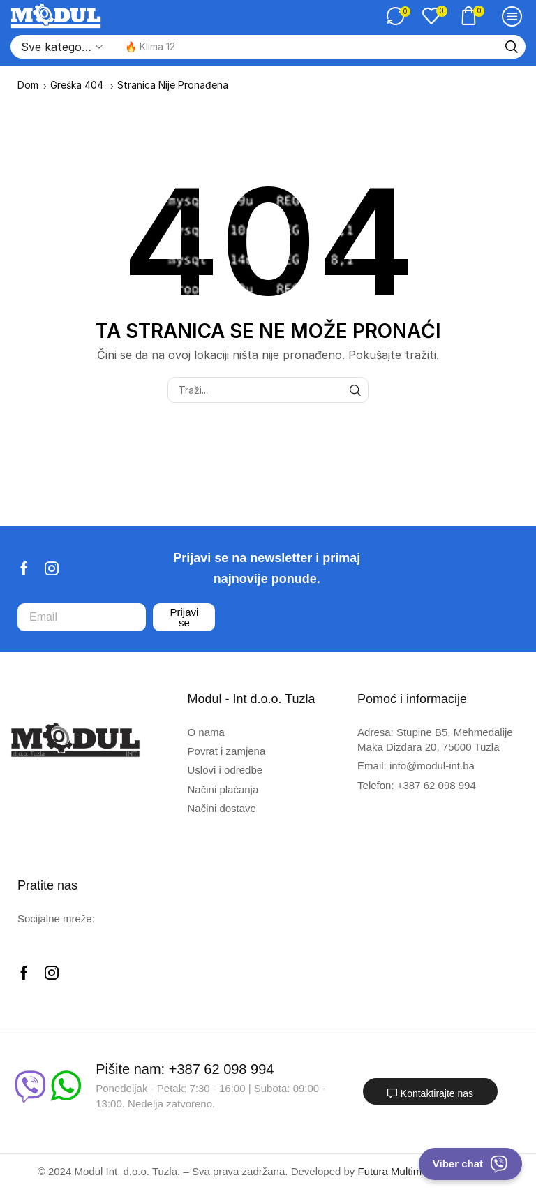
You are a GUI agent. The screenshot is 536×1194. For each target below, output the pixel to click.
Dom (27, 85)
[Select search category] (60, 47)
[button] (398, 16)
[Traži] (512, 47)
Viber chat (470, 1164)
